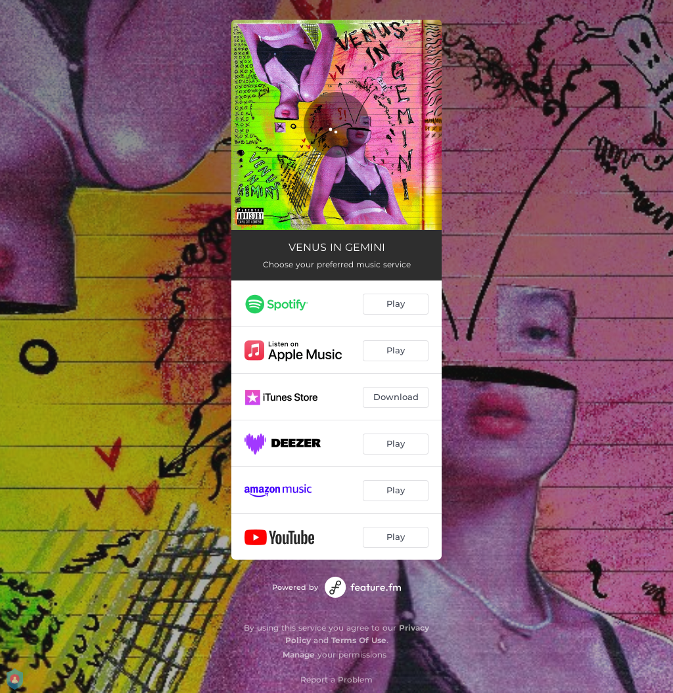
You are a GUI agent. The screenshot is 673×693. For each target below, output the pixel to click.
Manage (299, 654)
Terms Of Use (358, 640)
